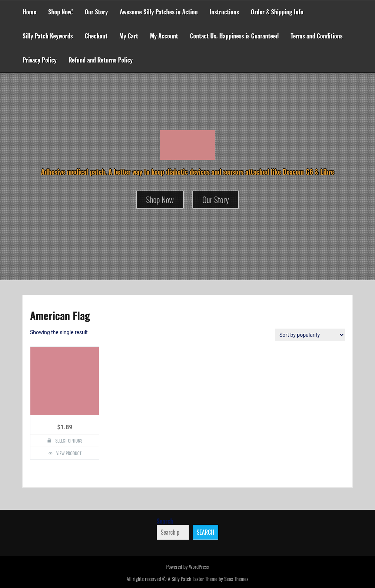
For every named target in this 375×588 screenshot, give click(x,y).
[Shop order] (310, 335)
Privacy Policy (40, 60)
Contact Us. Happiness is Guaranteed (234, 35)
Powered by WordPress (187, 566)
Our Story (96, 11)
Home (29, 11)
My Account (164, 35)
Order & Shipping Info (277, 11)
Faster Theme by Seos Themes (220, 578)
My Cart (128, 35)
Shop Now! (60, 11)
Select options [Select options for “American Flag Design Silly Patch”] (68, 440)
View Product (69, 453)
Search (165, 521)
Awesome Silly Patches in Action (159, 11)
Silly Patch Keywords (48, 35)
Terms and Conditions (316, 35)
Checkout (96, 35)
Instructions (224, 11)
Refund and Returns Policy (101, 60)
